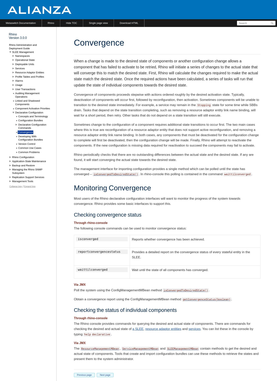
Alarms (19, 80)
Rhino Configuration (23, 157)
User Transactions (25, 89)
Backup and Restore (23, 165)
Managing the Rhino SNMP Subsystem (27, 171)
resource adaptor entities (163, 329)
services (194, 329)
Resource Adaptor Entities (29, 72)
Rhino (51, 23)
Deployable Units (24, 64)
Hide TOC (71, 23)
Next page (105, 375)
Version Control (26, 143)
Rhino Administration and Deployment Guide (23, 47)
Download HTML (129, 23)
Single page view (98, 23)
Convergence (25, 132)
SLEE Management (23, 52)
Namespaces (22, 55)
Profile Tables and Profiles (29, 76)
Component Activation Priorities (32, 108)
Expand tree (29, 186)
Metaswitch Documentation (21, 23)
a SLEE (138, 329)
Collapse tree (15, 186)
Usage (19, 85)
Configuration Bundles (30, 120)
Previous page (84, 375)
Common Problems (29, 152)
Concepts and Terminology (33, 116)
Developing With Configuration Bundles (30, 138)
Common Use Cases (29, 148)
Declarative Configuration (29, 112)
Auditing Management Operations (27, 95)
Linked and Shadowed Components (27, 102)
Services (20, 68)
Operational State (25, 60)
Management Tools (22, 181)
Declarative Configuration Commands (32, 126)
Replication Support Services (28, 177)
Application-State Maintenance (29, 161)
